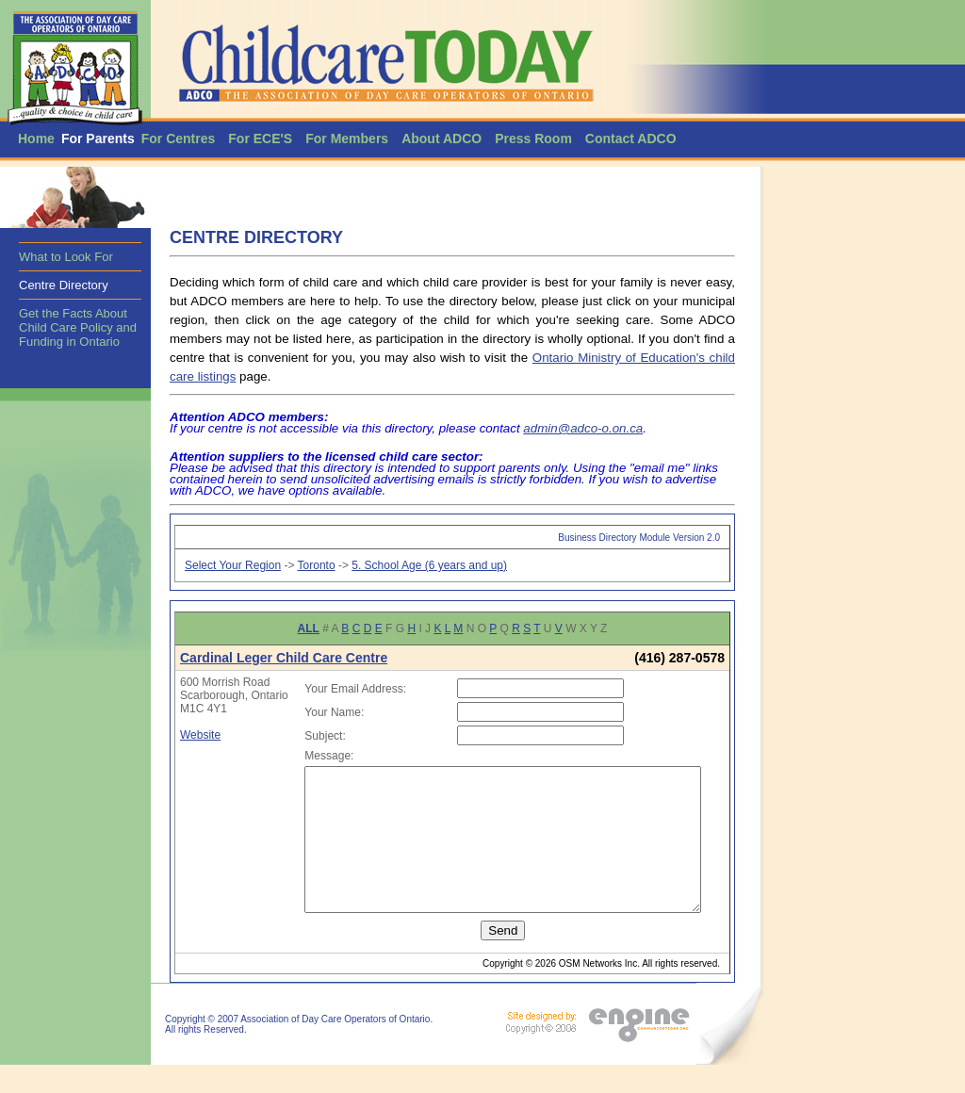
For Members (346, 138)
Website (200, 761)
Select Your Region (233, 565)
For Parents (98, 138)
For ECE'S (260, 138)
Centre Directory (63, 285)
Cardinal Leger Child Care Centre (283, 657)
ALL (308, 628)
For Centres (178, 138)
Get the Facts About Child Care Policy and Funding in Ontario (78, 327)
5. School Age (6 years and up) (429, 565)
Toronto (316, 565)
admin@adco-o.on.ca (583, 428)
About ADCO (441, 138)
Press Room (533, 138)
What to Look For (66, 257)
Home (36, 138)
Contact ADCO (631, 138)
